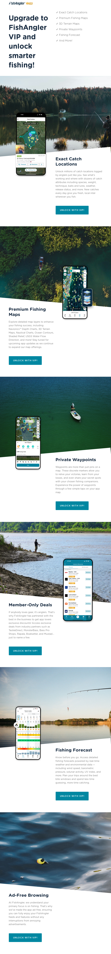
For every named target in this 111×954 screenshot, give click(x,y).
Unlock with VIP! (72, 210)
